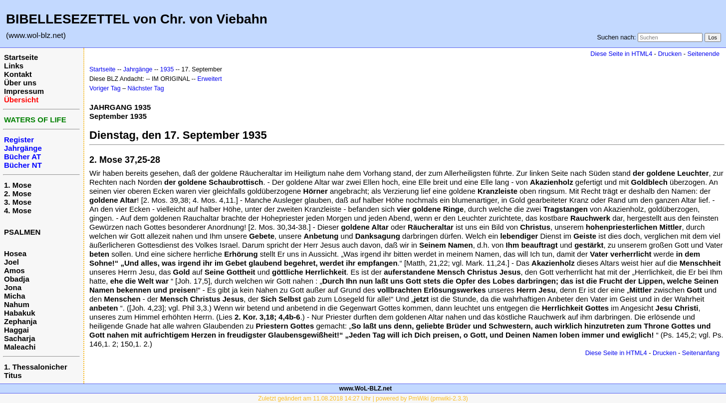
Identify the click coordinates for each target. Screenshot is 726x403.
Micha (14, 296)
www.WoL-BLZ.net (365, 388)
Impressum (24, 91)
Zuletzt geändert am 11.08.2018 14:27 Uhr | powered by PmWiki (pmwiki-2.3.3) (363, 398)
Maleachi (19, 347)
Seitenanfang (701, 353)
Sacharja (19, 338)
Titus (13, 375)
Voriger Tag (105, 88)
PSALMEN (22, 232)
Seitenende (703, 53)
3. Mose (17, 202)
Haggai (16, 330)
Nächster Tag (146, 88)
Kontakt (18, 74)
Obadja (16, 279)
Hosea (15, 253)
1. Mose (17, 185)
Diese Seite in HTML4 (621, 53)
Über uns (20, 82)
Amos (14, 270)
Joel (11, 262)
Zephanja (20, 321)
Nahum (16, 304)
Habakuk (19, 313)
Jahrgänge (138, 69)
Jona (12, 287)
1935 (167, 69)
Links (13, 65)
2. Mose (17, 193)
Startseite (21, 57)
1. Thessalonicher (35, 367)
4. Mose (17, 210)
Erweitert (210, 78)
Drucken (670, 53)
